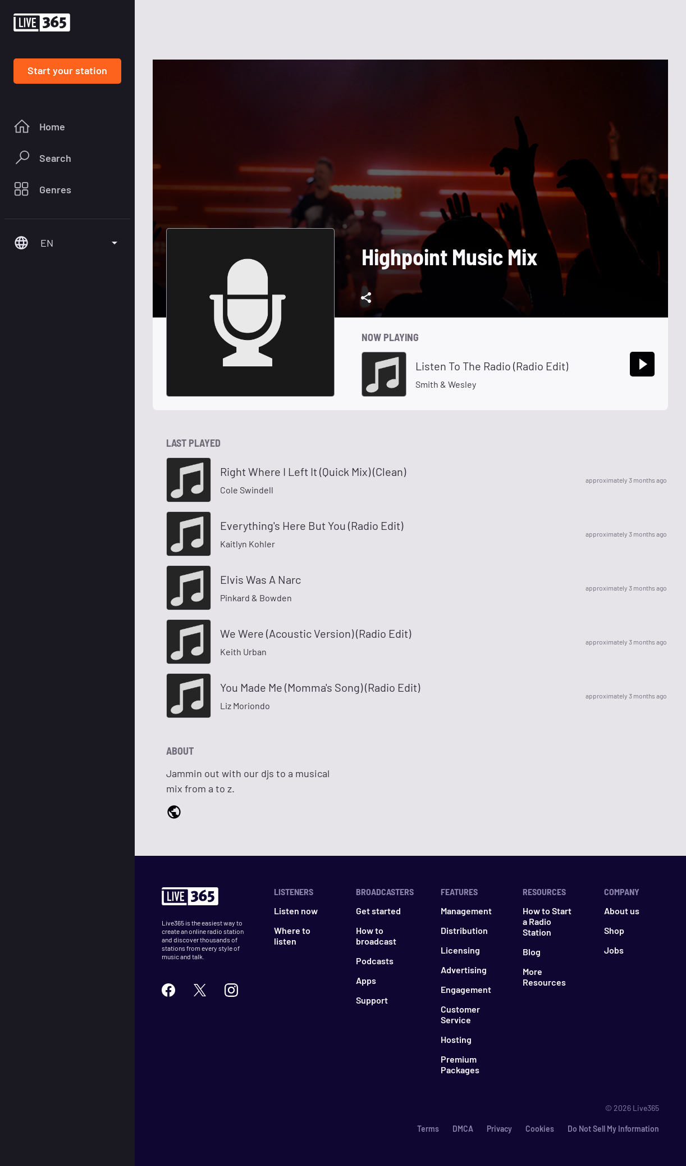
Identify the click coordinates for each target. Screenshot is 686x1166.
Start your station (67, 70)
